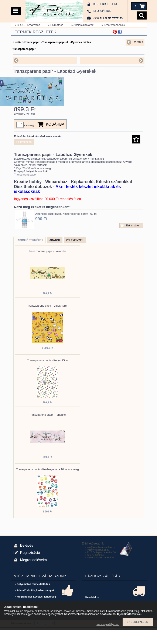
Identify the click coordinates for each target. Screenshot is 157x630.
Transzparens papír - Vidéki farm (47, 307)
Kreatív (17, 42)
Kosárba (55, 126)
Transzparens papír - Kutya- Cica (47, 362)
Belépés (26, 548)
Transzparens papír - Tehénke (47, 416)
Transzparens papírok (55, 42)
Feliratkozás (24, 144)
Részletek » (92, 599)
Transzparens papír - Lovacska (47, 253)
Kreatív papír (32, 42)
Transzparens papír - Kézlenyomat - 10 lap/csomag (47, 471)
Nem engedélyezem (107, 624)
